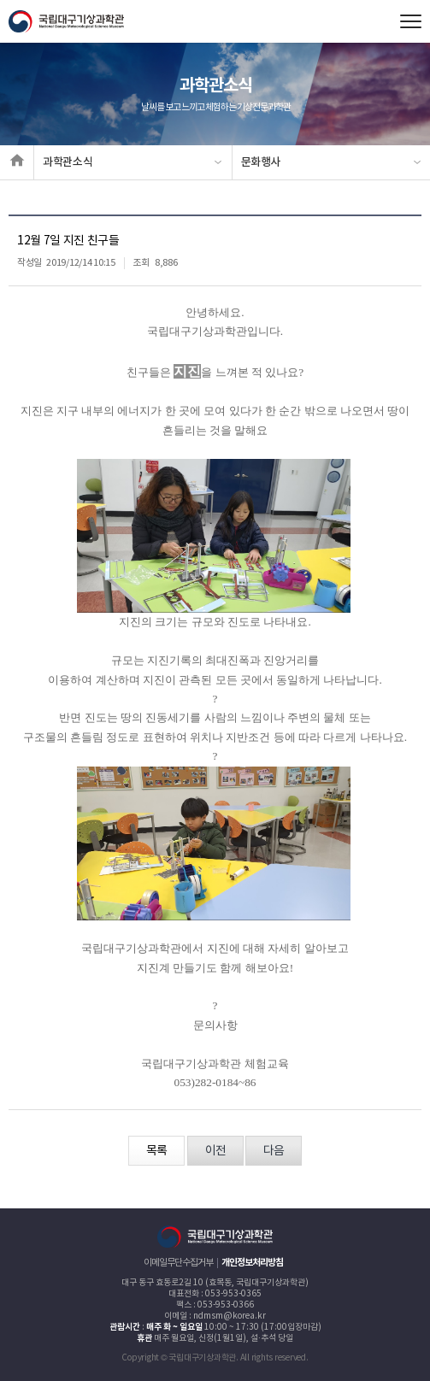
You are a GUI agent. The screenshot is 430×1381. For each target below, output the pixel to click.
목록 (156, 1151)
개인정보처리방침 (252, 1262)
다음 (273, 1151)
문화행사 (261, 162)
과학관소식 (67, 162)
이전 (215, 1151)
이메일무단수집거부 (178, 1262)
